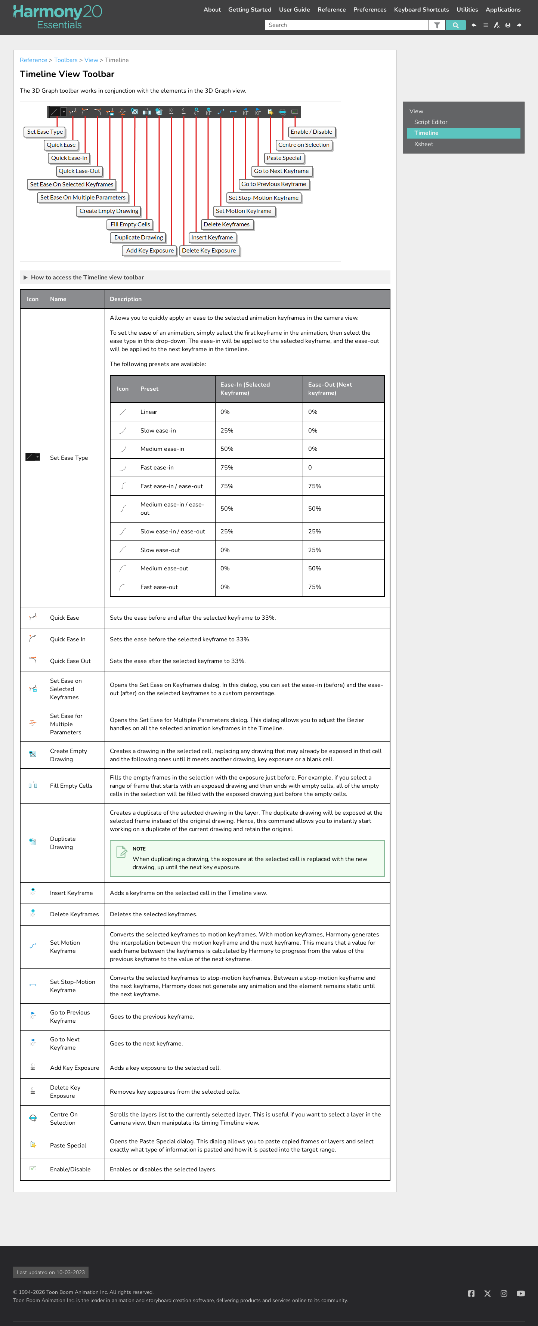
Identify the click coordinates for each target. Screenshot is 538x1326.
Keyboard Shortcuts (421, 10)
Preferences (370, 10)
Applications (503, 10)
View (91, 60)
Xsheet (423, 144)
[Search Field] (365, 25)
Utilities (467, 10)
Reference (332, 10)
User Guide (294, 10)
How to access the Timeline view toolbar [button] (84, 277)
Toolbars (66, 60)
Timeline (426, 133)
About (212, 10)
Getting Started (250, 10)
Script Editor (431, 122)
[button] (437, 25)
